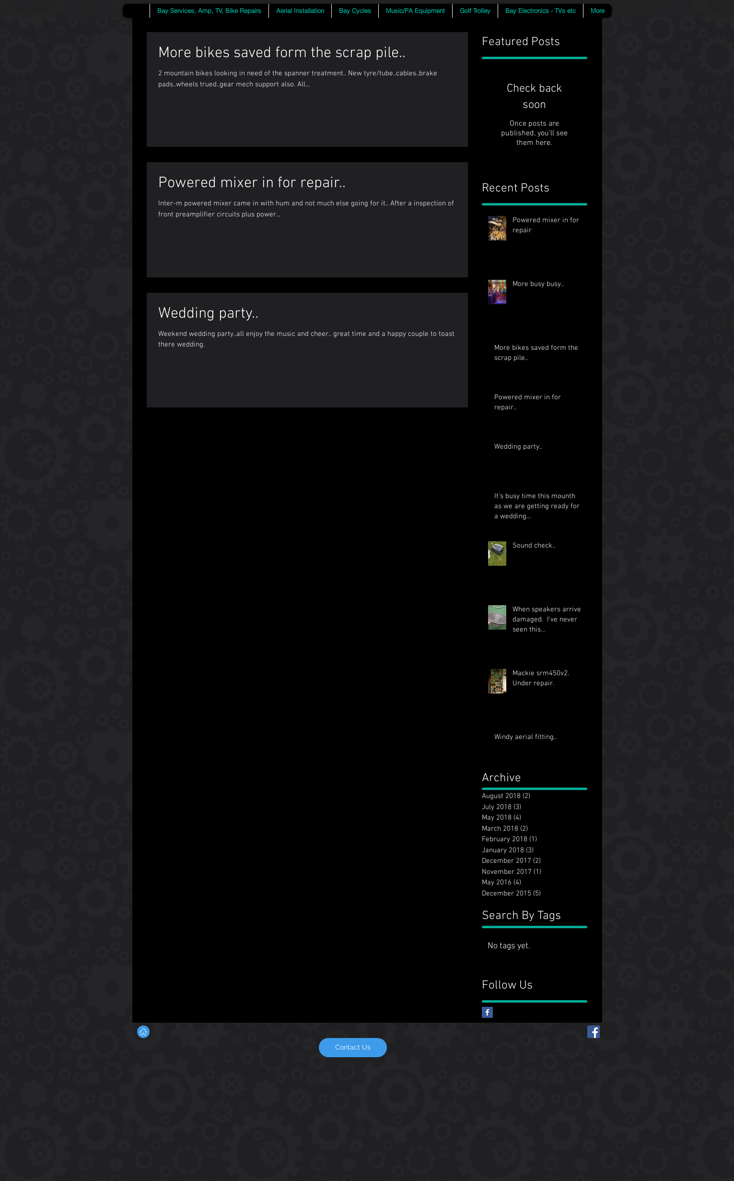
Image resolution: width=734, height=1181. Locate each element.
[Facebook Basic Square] (487, 1012)
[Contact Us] (353, 1047)
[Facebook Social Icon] (593, 1032)
